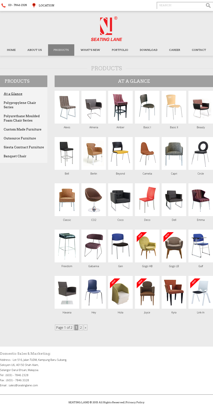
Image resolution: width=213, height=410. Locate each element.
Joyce (147, 312)
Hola (120, 312)
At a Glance (13, 94)
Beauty (201, 127)
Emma (201, 220)
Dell (174, 220)
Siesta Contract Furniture (24, 147)
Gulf (200, 266)
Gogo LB (174, 266)
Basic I (147, 127)
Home (11, 49)
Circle (201, 173)
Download (148, 49)
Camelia (147, 173)
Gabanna (93, 266)
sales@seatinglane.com (23, 385)
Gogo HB (147, 266)
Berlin (93, 173)
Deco (147, 220)
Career (174, 49)
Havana (67, 312)
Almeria (93, 127)
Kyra (173, 312)
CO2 (93, 220)
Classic (67, 220)
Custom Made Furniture (23, 129)
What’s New (90, 49)
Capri (174, 173)
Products (61, 49)
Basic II (174, 127)
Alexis (67, 127)
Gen (120, 266)
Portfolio (120, 49)
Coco (120, 220)
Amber (120, 127)
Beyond (120, 173)
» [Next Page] (85, 327)
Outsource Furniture (20, 138)
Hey (94, 312)
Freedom (67, 266)
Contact (199, 49)
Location (46, 5)
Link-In (200, 312)
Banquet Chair (15, 156)
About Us (34, 49)
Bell (67, 173)
